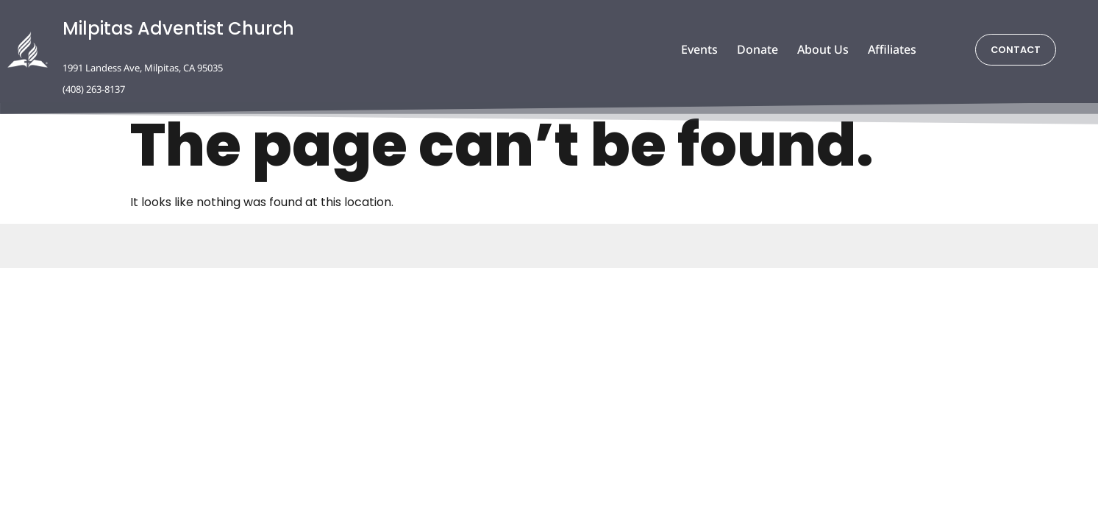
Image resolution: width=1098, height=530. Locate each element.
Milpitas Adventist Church (178, 28)
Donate (757, 49)
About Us (823, 49)
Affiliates (892, 49)
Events (699, 49)
